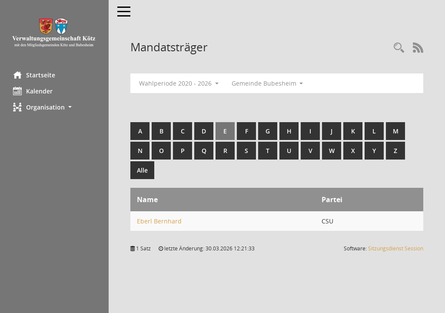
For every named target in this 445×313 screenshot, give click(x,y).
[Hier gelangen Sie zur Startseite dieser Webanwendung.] (54, 32)
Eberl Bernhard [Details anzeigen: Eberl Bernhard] (159, 221)
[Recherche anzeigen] (398, 48)
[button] (54, 107)
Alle (142, 170)
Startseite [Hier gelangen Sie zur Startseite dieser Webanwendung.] (34, 74)
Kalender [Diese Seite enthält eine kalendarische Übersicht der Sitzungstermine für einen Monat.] (33, 91)
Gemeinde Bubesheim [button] (267, 83)
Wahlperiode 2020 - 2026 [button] (179, 83)
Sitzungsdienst (395, 248)
